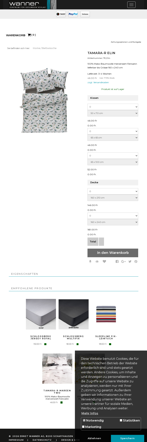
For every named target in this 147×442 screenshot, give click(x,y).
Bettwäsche (49, 48)
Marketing (91, 427)
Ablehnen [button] (94, 438)
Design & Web (70, 440)
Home (37, 48)
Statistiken (130, 420)
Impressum (16, 440)
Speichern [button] (127, 438)
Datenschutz (42, 440)
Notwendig (93, 420)
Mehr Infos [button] (89, 413)
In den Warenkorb (113, 253)
